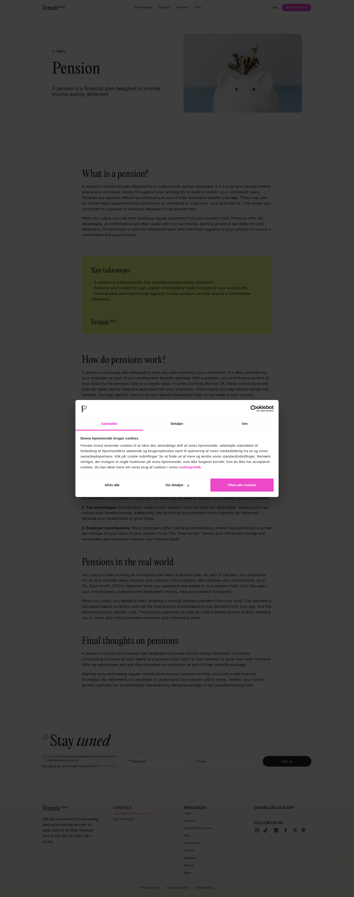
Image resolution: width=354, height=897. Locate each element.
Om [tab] (244, 423)
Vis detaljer (177, 485)
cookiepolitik (190, 467)
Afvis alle (112, 485)
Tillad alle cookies (241, 485)
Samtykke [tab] (109, 423)
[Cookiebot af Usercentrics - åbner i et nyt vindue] (254, 408)
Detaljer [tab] (177, 423)
